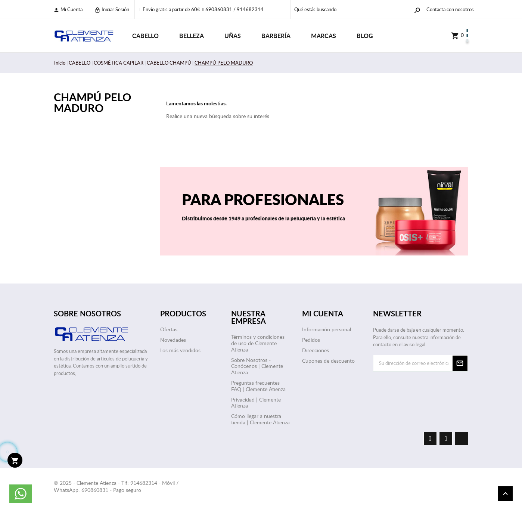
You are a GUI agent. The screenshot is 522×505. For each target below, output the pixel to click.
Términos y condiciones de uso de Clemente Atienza (258, 343)
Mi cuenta (68, 9)
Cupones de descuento (328, 360)
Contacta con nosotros (450, 9)
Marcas (323, 35)
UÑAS (232, 35)
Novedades (173, 339)
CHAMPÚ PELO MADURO (92, 102)
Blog (365, 35)
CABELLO (145, 35)
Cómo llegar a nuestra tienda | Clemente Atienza (260, 419)
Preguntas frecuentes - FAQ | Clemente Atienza (258, 386)
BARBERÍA (275, 35)
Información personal (326, 329)
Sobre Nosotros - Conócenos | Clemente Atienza (257, 366)
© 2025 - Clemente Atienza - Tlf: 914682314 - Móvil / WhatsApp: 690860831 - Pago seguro (116, 486)
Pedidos (311, 339)
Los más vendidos (180, 350)
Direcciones (315, 350)
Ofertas (168, 329)
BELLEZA (191, 35)
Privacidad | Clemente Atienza (256, 402)
